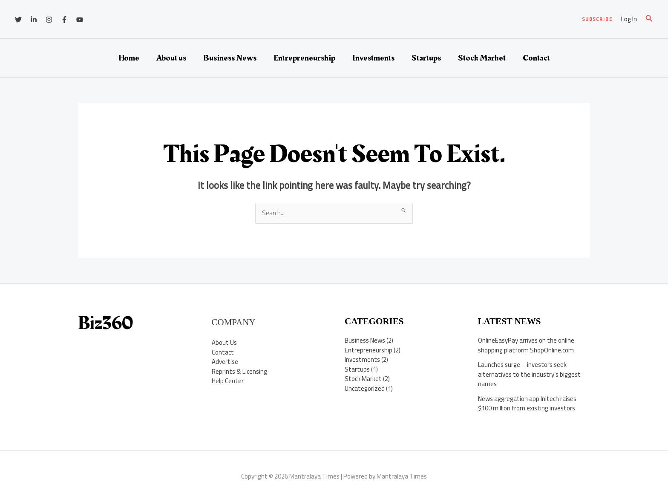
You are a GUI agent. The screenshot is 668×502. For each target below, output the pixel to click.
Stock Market (482, 58)
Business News (229, 58)
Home (128, 58)
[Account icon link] (629, 19)
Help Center (228, 381)
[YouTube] (79, 19)
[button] (597, 19)
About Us (224, 342)
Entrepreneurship (304, 58)
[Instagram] (49, 19)
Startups (426, 58)
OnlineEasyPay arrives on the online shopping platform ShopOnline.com (526, 345)
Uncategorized (365, 388)
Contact (536, 58)
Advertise (225, 361)
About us (171, 58)
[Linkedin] (33, 19)
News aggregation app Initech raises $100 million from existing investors (527, 403)
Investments (373, 58)
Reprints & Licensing (239, 371)
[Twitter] (18, 19)
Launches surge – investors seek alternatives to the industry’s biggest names (529, 374)
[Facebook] (64, 19)
